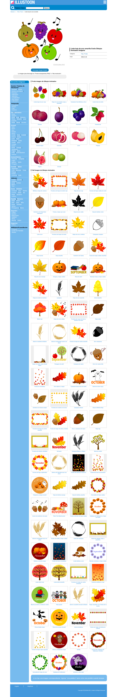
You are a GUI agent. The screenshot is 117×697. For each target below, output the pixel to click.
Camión (19, 180)
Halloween (15, 94)
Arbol (13, 117)
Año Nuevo (15, 99)
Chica (17, 202)
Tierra (13, 119)
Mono (13, 133)
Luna (24, 119)
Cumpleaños (16, 97)
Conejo (14, 144)
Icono (13, 189)
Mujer (13, 204)
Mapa (13, 194)
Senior (14, 206)
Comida (13, 167)
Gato (13, 127)
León (13, 139)
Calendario (15, 101)
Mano (22, 208)
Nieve (18, 122)
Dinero (14, 225)
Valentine (14, 96)
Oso (13, 130)
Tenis (13, 218)
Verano (14, 107)
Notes (19, 220)
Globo (19, 192)
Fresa (24, 170)
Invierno (14, 110)
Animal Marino (16, 157)
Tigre (17, 139)
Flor (12, 112)
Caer (13, 108)
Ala (24, 192)
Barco (13, 184)
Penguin (14, 164)
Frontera (14, 229)
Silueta (14, 232)
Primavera (15, 105)
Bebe (13, 200)
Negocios (14, 223)
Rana (13, 147)
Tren (13, 186)
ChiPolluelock (20, 152)
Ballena (14, 162)
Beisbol (14, 214)
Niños (18, 200)
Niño (13, 202)
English (17, 686)
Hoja (17, 117)
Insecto (14, 154)
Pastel (14, 173)
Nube (13, 122)
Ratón (13, 146)
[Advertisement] (88, 30)
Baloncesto (15, 215)
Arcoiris (23, 122)
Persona (20, 199)
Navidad (14, 89)
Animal (13, 125)
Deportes (14, 211)
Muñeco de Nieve (17, 91)
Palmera (22, 117)
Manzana (18, 170)
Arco (19, 191)
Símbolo (19, 189)
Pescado (14, 159)
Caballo (23, 135)
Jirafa (20, 140)
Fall (18, 11)
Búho (18, 151)
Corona (14, 192)
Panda (14, 131)
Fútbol (14, 212)
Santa (20, 89)
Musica (14, 220)
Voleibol (14, 217)
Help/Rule (30, 686)
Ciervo (14, 137)
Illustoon (13, 11)
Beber (20, 167)
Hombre (19, 204)
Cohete (18, 183)
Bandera (19, 194)
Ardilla (14, 142)
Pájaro (14, 151)
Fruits (21, 11)
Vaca (18, 135)
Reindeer (14, 93)
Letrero (14, 196)
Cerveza (14, 175)
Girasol (14, 116)
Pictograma (15, 208)
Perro (13, 128)
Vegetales (15, 168)
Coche (14, 180)
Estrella (14, 121)
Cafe (19, 175)
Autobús (14, 181)
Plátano (14, 172)
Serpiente (15, 149)
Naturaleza (17, 112)
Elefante (14, 140)
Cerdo (14, 135)
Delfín (20, 162)
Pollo (13, 152)
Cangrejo (21, 159)
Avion (13, 183)
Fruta (13, 170)
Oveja (19, 137)
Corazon (14, 191)
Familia (13, 199)
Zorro (18, 142)
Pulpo (13, 160)
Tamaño (19, 119)
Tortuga (18, 147)
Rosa (13, 114)
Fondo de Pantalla (17, 230)
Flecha (25, 191)
